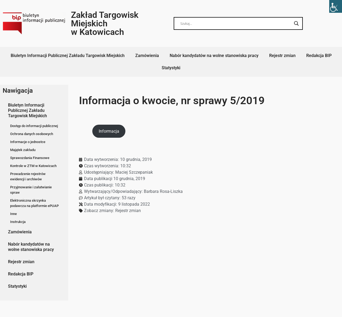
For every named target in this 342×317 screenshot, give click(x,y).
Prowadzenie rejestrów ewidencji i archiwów (28, 176)
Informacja (109, 131)
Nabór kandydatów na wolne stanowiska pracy (214, 55)
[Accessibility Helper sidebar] (335, 6)
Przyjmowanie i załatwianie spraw (31, 189)
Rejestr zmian (282, 55)
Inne (13, 214)
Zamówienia (147, 55)
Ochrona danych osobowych (31, 134)
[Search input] (235, 23)
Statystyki (171, 67)
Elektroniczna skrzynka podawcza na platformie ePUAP (34, 203)
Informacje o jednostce (27, 142)
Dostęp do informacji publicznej (34, 126)
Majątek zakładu (22, 150)
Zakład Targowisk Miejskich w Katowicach (104, 23)
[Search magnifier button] (296, 23)
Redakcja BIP (319, 55)
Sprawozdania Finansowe (29, 158)
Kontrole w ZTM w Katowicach (33, 166)
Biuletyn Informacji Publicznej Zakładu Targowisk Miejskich (68, 55)
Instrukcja (18, 222)
